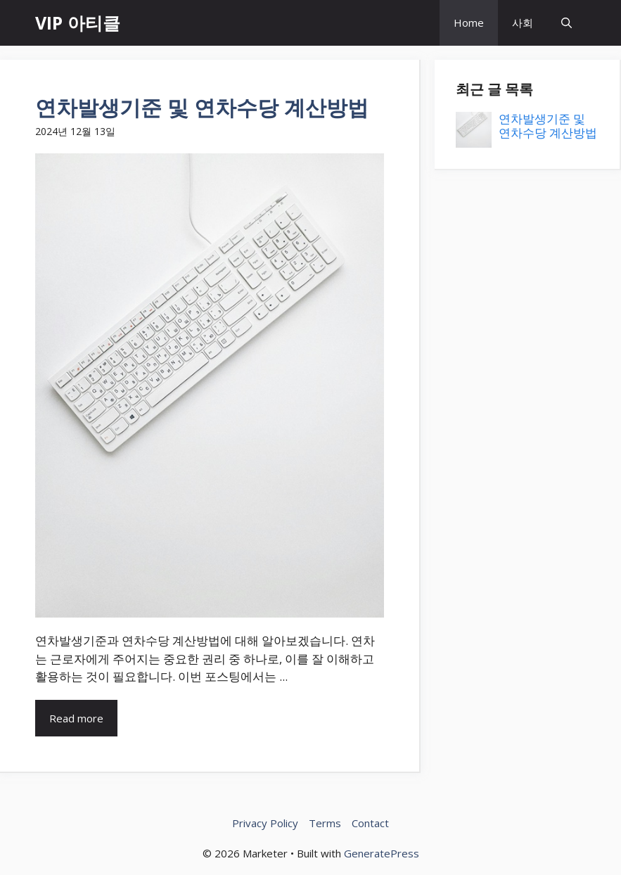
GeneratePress (381, 853)
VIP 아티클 (77, 22)
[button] (566, 23)
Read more (76, 718)
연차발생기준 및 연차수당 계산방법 (202, 107)
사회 (522, 22)
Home (469, 22)
